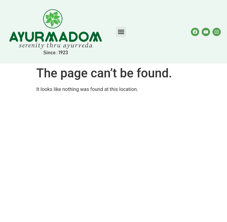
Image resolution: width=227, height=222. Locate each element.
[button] (121, 32)
